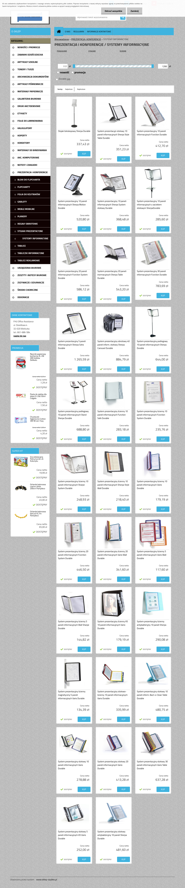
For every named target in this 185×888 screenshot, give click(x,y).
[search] (122, 17)
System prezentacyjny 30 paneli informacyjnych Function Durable (152, 273)
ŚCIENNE (123, 51)
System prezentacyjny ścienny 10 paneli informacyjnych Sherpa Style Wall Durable (113, 485)
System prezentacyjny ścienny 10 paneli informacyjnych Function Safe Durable (112, 415)
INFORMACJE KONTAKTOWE (99, 31)
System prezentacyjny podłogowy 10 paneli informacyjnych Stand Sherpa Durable (73, 415)
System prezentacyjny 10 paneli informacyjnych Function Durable (152, 132)
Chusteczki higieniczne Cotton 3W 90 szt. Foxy (38, 419)
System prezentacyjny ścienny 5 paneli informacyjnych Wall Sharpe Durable (73, 625)
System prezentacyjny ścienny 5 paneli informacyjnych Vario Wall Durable (151, 555)
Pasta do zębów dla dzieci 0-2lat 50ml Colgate (38, 396)
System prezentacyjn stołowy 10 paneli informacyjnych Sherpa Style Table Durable (113, 134)
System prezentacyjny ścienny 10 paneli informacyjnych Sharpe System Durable (73, 485)
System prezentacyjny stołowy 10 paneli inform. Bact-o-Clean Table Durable (152, 695)
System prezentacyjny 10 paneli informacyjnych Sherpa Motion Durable (72, 204)
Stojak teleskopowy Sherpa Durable (74, 131)
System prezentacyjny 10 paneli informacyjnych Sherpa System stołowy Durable (111, 204)
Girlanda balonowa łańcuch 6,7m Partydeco (38, 514)
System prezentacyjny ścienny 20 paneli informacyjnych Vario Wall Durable (112, 555)
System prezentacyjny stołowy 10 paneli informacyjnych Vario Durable (73, 765)
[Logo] (30, 17)
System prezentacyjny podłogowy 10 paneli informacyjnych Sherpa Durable (152, 345)
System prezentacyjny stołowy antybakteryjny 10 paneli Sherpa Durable (112, 835)
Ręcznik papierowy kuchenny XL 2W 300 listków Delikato (38, 357)
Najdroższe (81, 89)
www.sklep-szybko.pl (46, 879)
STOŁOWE (92, 51)
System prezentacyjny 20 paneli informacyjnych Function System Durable (73, 275)
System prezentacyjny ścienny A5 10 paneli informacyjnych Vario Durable (112, 625)
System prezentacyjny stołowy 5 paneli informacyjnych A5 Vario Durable (73, 835)
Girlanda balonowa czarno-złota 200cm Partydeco (38, 486)
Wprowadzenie (61, 39)
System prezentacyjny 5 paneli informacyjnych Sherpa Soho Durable (72, 345)
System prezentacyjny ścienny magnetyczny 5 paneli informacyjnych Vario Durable (71, 695)
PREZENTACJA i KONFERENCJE (86, 39)
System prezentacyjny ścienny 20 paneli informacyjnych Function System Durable (73, 555)
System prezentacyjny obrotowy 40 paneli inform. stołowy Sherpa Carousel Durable (113, 345)
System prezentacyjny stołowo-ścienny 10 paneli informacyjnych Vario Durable (112, 695)
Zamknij (135, 11)
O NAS (67, 31)
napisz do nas (19, 336)
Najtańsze (69, 89)
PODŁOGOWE (62, 51)
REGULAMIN (78, 31)
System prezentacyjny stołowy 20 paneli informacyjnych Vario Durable (112, 765)
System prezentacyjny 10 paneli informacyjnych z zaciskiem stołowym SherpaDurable (151, 204)
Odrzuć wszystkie (113, 11)
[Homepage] (60, 31)
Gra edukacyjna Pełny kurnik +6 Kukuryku (36, 459)
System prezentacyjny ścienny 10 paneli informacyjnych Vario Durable (152, 485)
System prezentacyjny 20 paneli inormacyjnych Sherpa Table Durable (111, 275)
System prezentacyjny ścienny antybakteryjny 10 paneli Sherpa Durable (151, 625)
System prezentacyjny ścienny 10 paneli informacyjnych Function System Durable (152, 415)
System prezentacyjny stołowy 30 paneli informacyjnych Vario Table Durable (152, 765)
